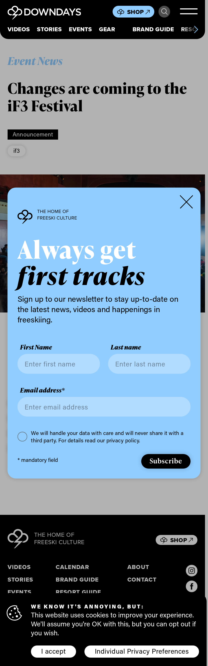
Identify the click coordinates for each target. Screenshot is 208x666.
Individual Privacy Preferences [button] (142, 650)
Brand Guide (153, 29)
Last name (126, 347)
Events (80, 29)
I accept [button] (53, 650)
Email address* (42, 390)
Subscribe (166, 460)
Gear (107, 29)
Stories (49, 29)
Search (164, 11)
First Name (36, 347)
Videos (19, 29)
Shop (138, 12)
